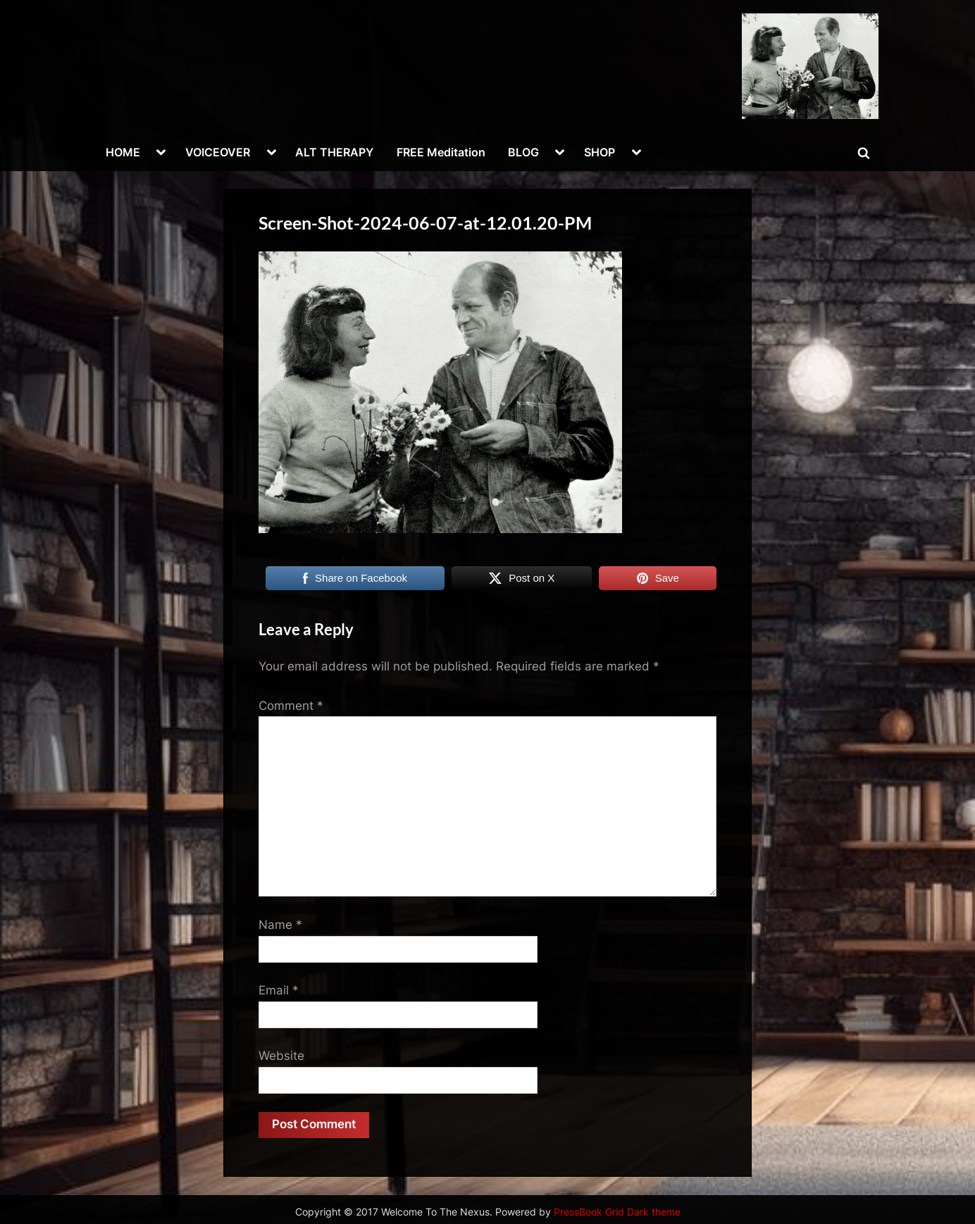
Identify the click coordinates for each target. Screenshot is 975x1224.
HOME (123, 152)
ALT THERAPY (334, 152)
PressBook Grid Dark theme (617, 1212)
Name (280, 925)
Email (279, 990)
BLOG (523, 152)
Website (281, 1056)
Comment (291, 706)
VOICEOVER (217, 152)
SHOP (599, 152)
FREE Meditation (441, 152)
